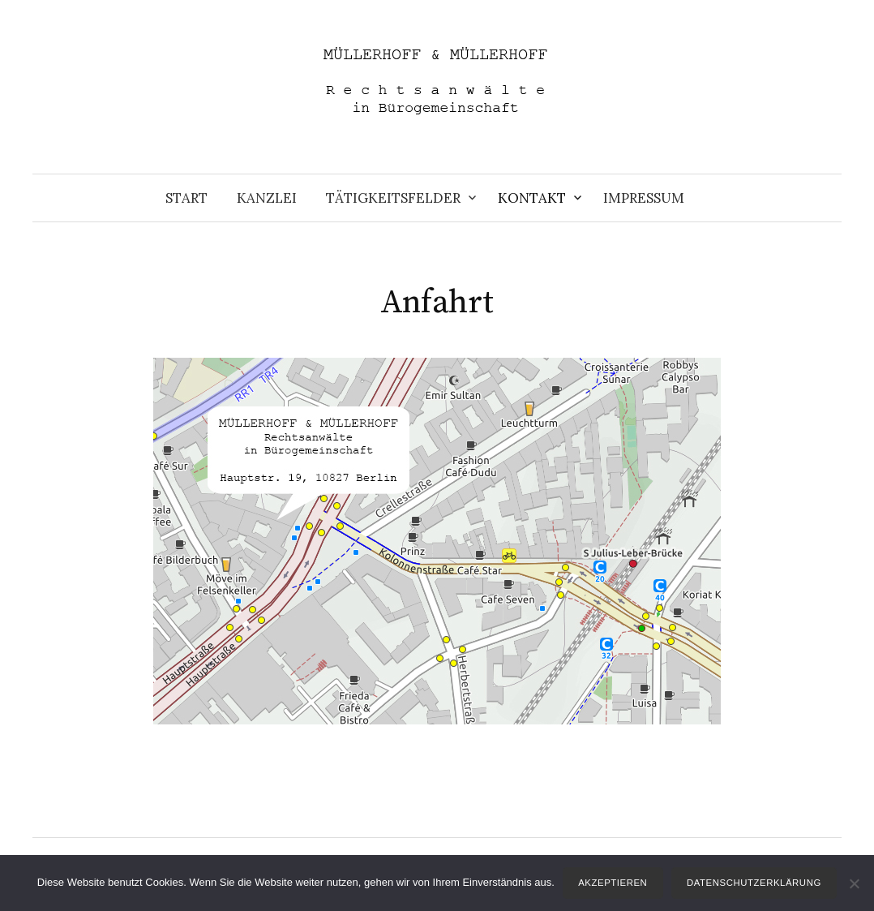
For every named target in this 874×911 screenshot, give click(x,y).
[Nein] (854, 883)
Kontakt (532, 198)
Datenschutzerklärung (754, 882)
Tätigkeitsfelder (393, 198)
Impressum (643, 198)
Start (186, 198)
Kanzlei (267, 198)
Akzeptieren (612, 882)
